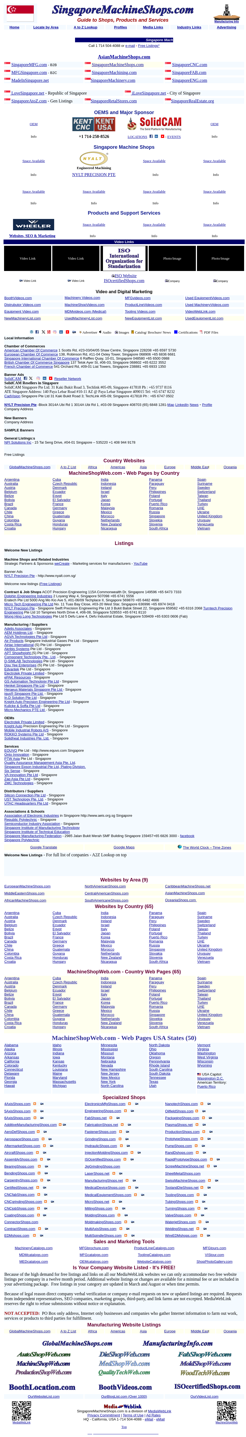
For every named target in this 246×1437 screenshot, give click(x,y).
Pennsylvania (159, 1061)
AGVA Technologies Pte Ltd (25, 637)
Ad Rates (153, 1415)
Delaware (11, 1073)
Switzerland (206, 492)
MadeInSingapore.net (30, 80)
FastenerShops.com (100, 1132)
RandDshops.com (179, 1153)
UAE (201, 508)
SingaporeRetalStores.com (114, 101)
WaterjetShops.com (180, 1222)
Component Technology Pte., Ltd (29, 657)
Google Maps (124, 847)
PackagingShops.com (182, 1118)
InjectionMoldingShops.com (106, 1153)
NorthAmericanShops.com (105, 886)
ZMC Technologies (18, 783)
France (58, 504)
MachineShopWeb (227, 1422)
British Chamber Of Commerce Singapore (37, 362)
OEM (34, 124)
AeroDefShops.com (19, 1132)
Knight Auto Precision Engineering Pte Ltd (37, 702)
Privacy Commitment (104, 1415)
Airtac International (19, 645)
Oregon (155, 1057)
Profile (207, 405)
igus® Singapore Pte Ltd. (24, 694)
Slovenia (156, 524)
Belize (9, 496)
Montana (108, 1057)
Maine (57, 1073)
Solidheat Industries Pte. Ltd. (26, 738)
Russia (154, 512)
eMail (149, 1419)
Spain (201, 479)
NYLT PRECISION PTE (93, 174)
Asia (143, 467)
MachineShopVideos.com (85, 305)
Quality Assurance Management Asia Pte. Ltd (39, 763)
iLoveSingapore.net (148, 93)
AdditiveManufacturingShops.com (30, 1125)
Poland (154, 496)
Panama (155, 479)
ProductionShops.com (182, 1132)
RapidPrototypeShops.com (186, 1159)
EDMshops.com (16, 1235)
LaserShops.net (97, 1173)
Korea (105, 504)
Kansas (58, 1061)
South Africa (158, 528)
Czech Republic (65, 484)
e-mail (130, 46)
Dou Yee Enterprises (20, 665)
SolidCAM (13, 379)
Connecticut (13, 1069)
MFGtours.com (214, 1248)
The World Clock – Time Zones (207, 847)
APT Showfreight (18, 653)
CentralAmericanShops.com (107, 893)
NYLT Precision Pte (20, 405)
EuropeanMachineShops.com (27, 886)
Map (170, 405)
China (9, 516)
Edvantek (11, 669)
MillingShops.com (98, 1208)
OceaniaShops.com (180, 900)
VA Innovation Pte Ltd (21, 775)
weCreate (62, 563)
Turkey (202, 504)
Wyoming (204, 1065)
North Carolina (112, 1086)
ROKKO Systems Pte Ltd (24, 734)
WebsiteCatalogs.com (154, 1262)
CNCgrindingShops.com (23, 1202)
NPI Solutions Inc (17, 442)
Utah (152, 1086)
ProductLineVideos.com (143, 305)
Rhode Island (159, 1065)
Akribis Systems (16, 649)
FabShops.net (96, 1118)
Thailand (204, 500)
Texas (153, 1082)
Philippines (157, 492)
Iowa (56, 1057)
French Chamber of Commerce (28, 366)
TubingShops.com (179, 1202)
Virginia (203, 1049)
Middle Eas (199, 467)
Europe (170, 467)
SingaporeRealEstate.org (192, 101)
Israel (105, 492)
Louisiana (60, 1069)
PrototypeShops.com (181, 1139)
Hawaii (9, 1086)
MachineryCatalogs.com (34, 1248)
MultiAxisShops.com (100, 1229)
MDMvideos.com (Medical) (85, 311)
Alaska (9, 1049)
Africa (92, 467)
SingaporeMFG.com (29, 64)
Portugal (155, 500)
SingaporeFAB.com (189, 72)
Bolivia (9, 500)
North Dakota (159, 1045)
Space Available (33, 161)
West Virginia (207, 1057)
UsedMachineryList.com (83, 318)
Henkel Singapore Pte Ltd (24, 685)
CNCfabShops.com (19, 1195)
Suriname (204, 484)
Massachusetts (64, 1082)
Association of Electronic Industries (31, 815)
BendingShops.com (19, 1173)
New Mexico (110, 1078)
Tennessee (157, 1078)
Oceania (230, 467)
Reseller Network (67, 379)
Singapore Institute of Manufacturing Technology (42, 828)
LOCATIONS (137, 137)
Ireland (106, 488)
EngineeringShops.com (103, 1111)
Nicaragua (109, 528)
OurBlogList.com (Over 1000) (124, 1396)
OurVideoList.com (204, 1396)
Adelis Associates (18, 629)
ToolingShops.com (179, 1195)
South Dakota (159, 1073)
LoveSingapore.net (27, 93)
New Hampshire (113, 1069)
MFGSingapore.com (29, 72)
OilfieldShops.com (179, 1111)
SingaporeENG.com (189, 80)
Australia (11, 484)
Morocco (107, 516)
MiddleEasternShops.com (24, 893)
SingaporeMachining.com (114, 72)
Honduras (60, 524)
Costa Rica (13, 524)
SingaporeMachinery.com (113, 80)
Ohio (152, 1049)
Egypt (57, 496)
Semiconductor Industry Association (32, 824)
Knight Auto (13, 726)
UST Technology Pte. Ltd (23, 799)
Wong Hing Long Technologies (28, 616)
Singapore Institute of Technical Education (37, 832)
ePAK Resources (17, 677)
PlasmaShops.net (179, 1125)
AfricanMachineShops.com (25, 900)
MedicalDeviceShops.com (105, 1188)
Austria (9, 488)
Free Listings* (149, 46)
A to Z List (68, 467)
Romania (156, 508)
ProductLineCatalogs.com (154, 1248)
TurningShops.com (180, 1208)
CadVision (12, 396)
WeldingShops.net (179, 1229)
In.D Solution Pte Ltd (20, 698)
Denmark (60, 488)
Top (124, 1427)
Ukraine (203, 512)
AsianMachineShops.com (185, 893)
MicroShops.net (97, 1202)
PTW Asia (12, 759)
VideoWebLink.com (200, 311)
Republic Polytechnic (20, 820)
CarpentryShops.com (20, 1180)
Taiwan (202, 496)
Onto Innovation (16, 755)
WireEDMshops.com (181, 1235)
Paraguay (156, 484)
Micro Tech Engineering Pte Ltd (28, 604)
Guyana (59, 520)
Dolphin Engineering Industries (28, 596)
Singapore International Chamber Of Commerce (41, 358)
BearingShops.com (19, 1166)
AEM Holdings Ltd (18, 633)
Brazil (8, 504)
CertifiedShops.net (18, 1188)
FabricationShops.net (101, 1125)
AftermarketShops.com (22, 1146)
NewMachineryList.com (22, 318)
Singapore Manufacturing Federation (33, 836)
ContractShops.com (19, 1229)
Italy (104, 496)
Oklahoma (157, 1053)
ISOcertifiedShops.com (124, 280)
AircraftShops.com (18, 1153)
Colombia (11, 520)
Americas (118, 467)
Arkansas (11, 1057)
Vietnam (203, 528)
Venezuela (205, 524)
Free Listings (50, 584)
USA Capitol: (212, 1074)
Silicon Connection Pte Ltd (25, 795)
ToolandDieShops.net (182, 1188)
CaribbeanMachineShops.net (188, 886)
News (194, 405)
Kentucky (60, 1065)
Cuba (57, 479)
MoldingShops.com (100, 1215)
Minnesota (109, 1045)
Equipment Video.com (21, 311)
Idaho (57, 1045)
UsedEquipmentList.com (204, 318)
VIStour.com (214, 1255)
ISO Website (126, 275)
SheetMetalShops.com (182, 1173)
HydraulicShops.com (101, 1146)
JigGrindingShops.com (102, 1166)
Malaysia (108, 508)
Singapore (157, 516)
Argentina (12, 479)
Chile (8, 512)
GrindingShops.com (100, 1139)
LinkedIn (182, 405)
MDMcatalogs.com (33, 1255)
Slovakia (155, 953)
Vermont (203, 1045)
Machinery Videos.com (82, 298)
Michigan (60, 1086)
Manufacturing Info (227, 21)
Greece (58, 512)
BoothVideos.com (18, 298)
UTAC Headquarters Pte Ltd (26, 803)
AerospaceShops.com (21, 1139)
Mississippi (109, 1049)
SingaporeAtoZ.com (29, 101)
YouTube (140, 563)
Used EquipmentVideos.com (207, 298)
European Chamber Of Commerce (31, 354)
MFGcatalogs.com (94, 1255)
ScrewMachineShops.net (184, 1166)
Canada (10, 508)
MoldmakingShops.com (103, 1222)
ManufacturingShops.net (104, 1180)
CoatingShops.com (19, 1215)
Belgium (10, 492)
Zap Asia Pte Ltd (17, 779)
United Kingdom (209, 516)
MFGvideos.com (138, 298)
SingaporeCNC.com (189, 64)
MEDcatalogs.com (34, 1262)
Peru (152, 488)
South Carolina (160, 1069)
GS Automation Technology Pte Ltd (31, 681)
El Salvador (61, 500)
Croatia (10, 528)
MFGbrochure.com (94, 1248)
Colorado (11, 1065)
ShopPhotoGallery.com (214, 1262)
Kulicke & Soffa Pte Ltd (22, 706)
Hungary (59, 528)
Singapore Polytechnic (21, 840)
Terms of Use (133, 1415)
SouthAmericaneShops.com (106, 900)
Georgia (10, 1082)
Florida (9, 1078)
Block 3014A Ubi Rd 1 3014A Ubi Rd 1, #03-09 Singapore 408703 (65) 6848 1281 (102, 405)
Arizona (10, 1053)
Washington (206, 1053)
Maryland (60, 1078)
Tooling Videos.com (140, 311)
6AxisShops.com (17, 1118)
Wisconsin (205, 1061)
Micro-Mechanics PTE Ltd (25, 710)
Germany (60, 508)
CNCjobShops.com (19, 1208)
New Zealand (111, 524)
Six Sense (12, 771)
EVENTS (174, 137)
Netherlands (110, 520)
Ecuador (59, 492)
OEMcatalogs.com (94, 1262)
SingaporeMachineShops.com (118, 64)
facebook (187, 836)
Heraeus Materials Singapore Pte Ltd (33, 689)
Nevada (107, 1065)
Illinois (57, 1049)
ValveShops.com (178, 1215)
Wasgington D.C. (210, 1078)
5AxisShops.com (17, 1111)
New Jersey (110, 1073)
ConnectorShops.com (21, 1222)
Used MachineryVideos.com (207, 305)
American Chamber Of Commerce (31, 350)
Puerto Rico (158, 504)
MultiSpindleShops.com (103, 1235)
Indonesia (108, 484)
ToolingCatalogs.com (154, 1255)
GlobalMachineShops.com (29, 467)
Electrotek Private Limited (24, 673)
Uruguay (204, 520)
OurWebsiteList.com (44, 1396)
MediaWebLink (21, 1422)
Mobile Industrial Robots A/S (26, 730)
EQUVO (10, 750)
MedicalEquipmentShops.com (108, 1195)
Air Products (14, 641)
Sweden (203, 488)
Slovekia (155, 520)
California (11, 1061)
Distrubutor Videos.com (22, 305)
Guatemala (61, 516)
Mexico (106, 512)
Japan (105, 500)
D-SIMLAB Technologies (23, 661)
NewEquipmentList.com (143, 318)
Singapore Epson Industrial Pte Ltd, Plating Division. (45, 767)
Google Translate (43, 847)
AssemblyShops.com (20, 1159)
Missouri (107, 1053)
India (104, 479)
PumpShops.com (178, 1146)
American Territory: (212, 1082)
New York (108, 1082)
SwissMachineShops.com (185, 1180)
